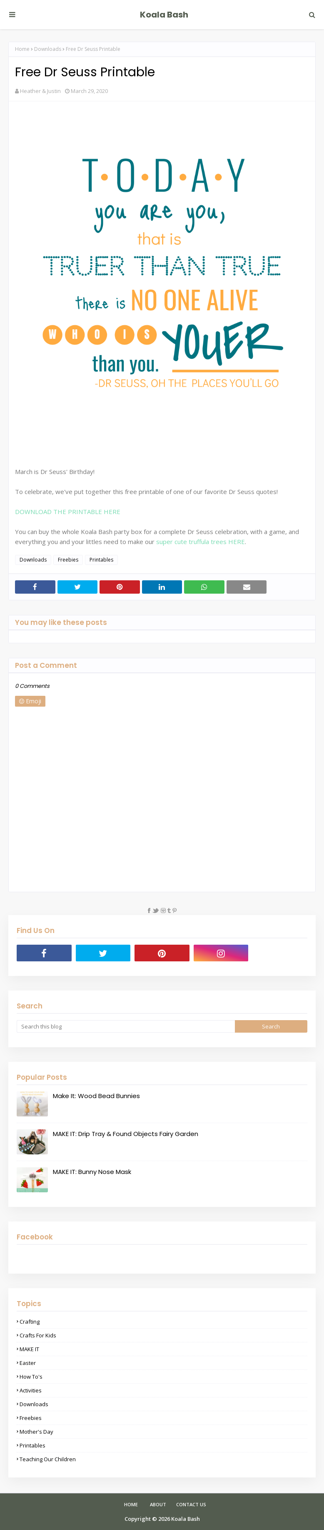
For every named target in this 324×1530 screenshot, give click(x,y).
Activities (31, 1390)
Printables (101, 559)
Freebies (68, 559)
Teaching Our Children (48, 1459)
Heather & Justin (40, 91)
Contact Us (191, 1504)
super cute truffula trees (191, 541)
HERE (236, 541)
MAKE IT (29, 1349)
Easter (28, 1363)
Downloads (47, 49)
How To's (31, 1376)
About (158, 1504)
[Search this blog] (126, 1026)
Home (22, 49)
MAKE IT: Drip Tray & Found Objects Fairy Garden (125, 1133)
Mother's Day (36, 1431)
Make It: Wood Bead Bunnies (96, 1095)
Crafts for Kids (38, 1335)
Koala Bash (164, 14)
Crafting (30, 1321)
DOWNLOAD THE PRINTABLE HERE (67, 511)
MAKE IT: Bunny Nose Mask (92, 1171)
